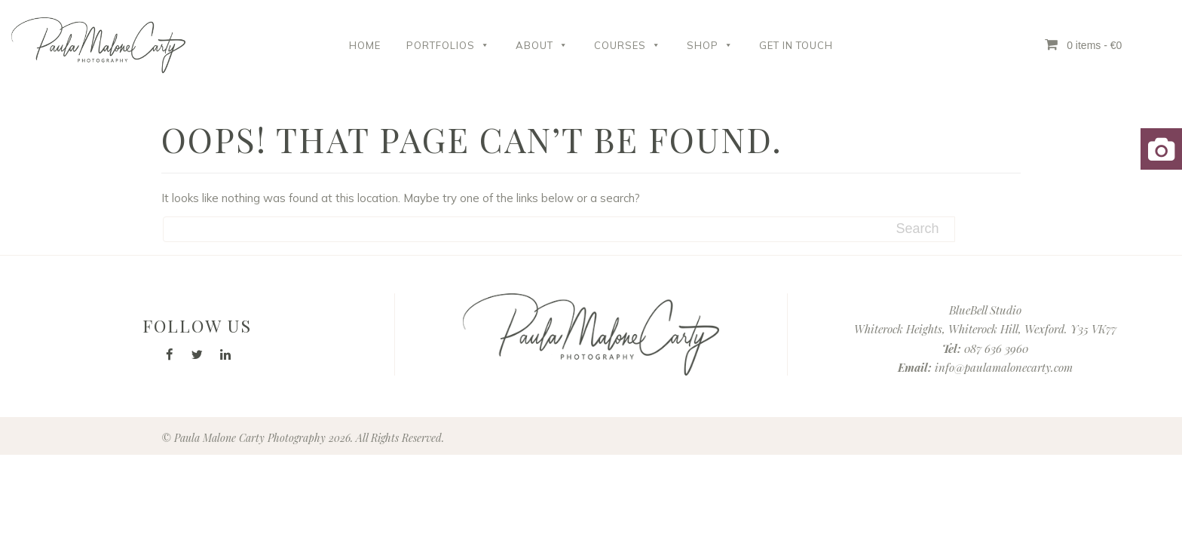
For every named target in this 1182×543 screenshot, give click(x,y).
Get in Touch (796, 45)
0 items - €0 (1083, 44)
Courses (627, 45)
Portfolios (448, 45)
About (542, 45)
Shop (710, 45)
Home (365, 45)
